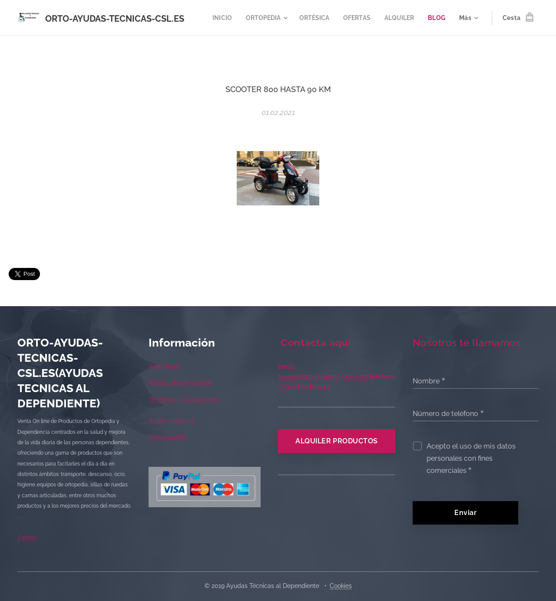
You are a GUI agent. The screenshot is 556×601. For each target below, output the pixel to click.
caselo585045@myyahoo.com (323, 376)
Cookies (341, 585)
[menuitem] (246, 18)
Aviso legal (165, 366)
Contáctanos (167, 437)
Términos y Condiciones (184, 399)
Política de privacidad (180, 383)
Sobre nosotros (171, 420)
